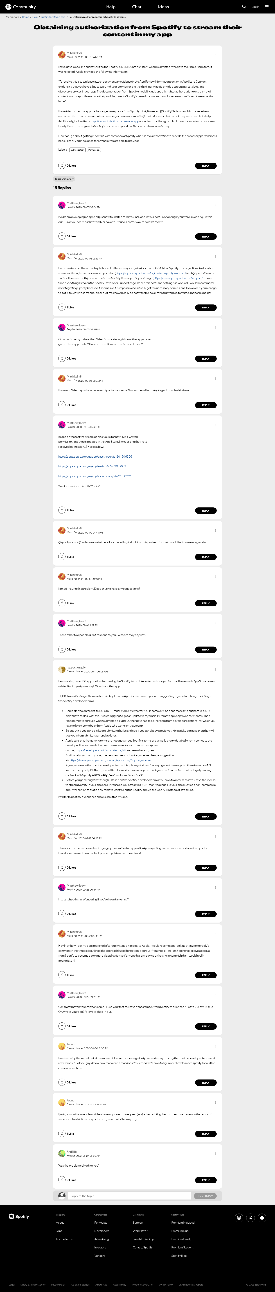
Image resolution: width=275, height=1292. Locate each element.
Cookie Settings (80, 1284)
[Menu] (267, 6)
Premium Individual (183, 1223)
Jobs (59, 1231)
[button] (215, 55)
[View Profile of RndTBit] (72, 1152)
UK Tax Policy (166, 1284)
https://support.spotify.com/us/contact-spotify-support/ (151, 273)
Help (111, 7)
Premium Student (182, 1247)
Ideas (163, 7)
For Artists (100, 1223)
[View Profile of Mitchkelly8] (74, 53)
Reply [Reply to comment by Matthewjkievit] (206, 236)
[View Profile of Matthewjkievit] (76, 203)
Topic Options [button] (63, 179)
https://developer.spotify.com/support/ (178, 278)
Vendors (99, 1256)
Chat (136, 7)
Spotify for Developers (53, 17)
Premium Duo (180, 1231)
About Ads (101, 1284)
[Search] (244, 6)
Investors (100, 1247)
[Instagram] (239, 1218)
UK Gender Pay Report (191, 1284)
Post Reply (205, 1196)
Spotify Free (179, 1256)
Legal (12, 1284)
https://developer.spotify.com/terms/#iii (101, 750)
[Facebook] (262, 1218)
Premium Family (181, 1239)
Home (25, 17)
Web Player (140, 1231)
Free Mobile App (143, 1239)
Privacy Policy (58, 1284)
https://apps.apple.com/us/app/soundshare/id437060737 (94, 476)
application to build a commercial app (116, 121)
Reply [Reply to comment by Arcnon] (206, 1083)
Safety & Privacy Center (33, 1284)
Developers (101, 1231)
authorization (77, 149)
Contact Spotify (143, 1247)
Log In (255, 7)
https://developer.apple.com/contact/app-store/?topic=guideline (110, 760)
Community (20, 7)
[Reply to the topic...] (129, 1196)
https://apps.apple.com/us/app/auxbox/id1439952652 (92, 466)
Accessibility (119, 1284)
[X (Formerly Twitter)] (250, 1218)
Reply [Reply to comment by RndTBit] (206, 1180)
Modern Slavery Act (142, 1284)
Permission (94, 149)
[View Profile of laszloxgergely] (76, 667)
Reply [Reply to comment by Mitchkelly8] (206, 166)
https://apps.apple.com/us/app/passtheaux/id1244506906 (95, 456)
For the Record (65, 1239)
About (60, 1223)
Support (138, 1223)
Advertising (101, 1239)
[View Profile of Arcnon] (71, 1044)
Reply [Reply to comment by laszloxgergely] (206, 816)
